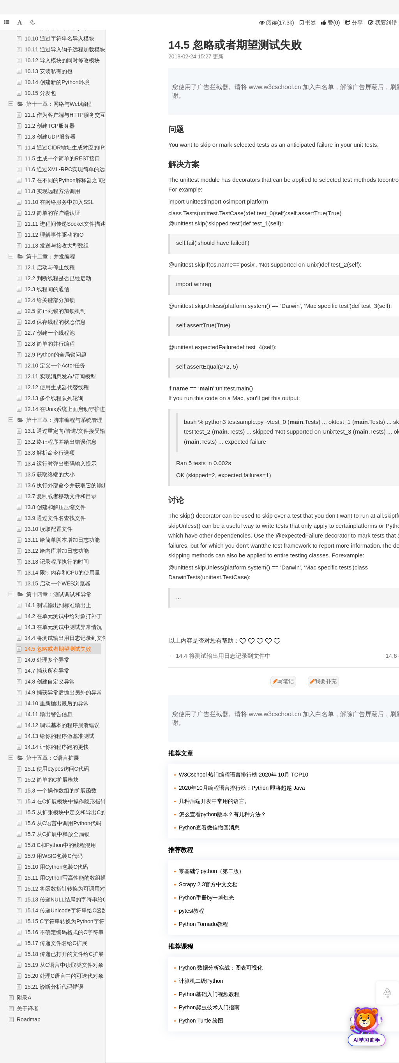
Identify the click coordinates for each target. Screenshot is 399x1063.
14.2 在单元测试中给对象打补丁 (63, 616)
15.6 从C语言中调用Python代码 (63, 823)
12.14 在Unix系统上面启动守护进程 (68, 409)
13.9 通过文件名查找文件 (55, 518)
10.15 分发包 (40, 93)
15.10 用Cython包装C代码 (56, 867)
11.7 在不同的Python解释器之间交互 (69, 180)
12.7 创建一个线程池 (50, 333)
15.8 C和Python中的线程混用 (60, 845)
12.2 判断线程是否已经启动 (58, 278)
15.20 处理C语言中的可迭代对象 (64, 976)
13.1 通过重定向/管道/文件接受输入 (68, 431)
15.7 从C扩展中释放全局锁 (57, 834)
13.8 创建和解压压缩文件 (55, 507)
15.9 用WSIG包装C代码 (54, 856)
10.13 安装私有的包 (48, 71)
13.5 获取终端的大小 (50, 474)
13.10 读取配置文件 (48, 529)
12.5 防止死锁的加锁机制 (55, 311)
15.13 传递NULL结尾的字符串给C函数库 (74, 899)
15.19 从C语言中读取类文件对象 (64, 965)
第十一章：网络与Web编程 (59, 104)
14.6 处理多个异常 (47, 660)
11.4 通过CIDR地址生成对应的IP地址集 (73, 147)
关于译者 (28, 1008)
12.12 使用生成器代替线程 (57, 387)
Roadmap (29, 1019)
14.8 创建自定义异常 (50, 681)
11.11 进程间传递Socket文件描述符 (68, 224)
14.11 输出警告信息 (48, 714)
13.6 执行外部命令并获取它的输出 (66, 485)
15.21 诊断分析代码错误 (54, 987)
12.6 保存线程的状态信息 (55, 322)
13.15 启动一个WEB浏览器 (57, 583)
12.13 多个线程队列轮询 (54, 398)
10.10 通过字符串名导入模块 (59, 38)
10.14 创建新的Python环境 (57, 82)
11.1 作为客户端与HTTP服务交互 (65, 115)
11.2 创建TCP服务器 (50, 126)
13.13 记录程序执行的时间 (57, 562)
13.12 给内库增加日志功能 (57, 551)
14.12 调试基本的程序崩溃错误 (62, 725)
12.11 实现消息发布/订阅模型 (60, 376)
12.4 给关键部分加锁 (50, 300)
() (330, 22)
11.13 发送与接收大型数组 (57, 245)
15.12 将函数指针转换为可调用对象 (68, 889)
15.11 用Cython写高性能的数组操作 (68, 878)
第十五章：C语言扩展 (52, 758)
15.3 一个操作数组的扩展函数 (61, 790)
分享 (354, 22)
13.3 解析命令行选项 (50, 453)
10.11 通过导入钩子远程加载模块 (65, 49)
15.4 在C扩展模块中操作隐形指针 (65, 801)
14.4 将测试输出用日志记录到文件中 (69, 638)
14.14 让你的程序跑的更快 (57, 747)
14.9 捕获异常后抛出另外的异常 (63, 692)
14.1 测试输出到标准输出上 (58, 605)
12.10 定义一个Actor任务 (55, 365)
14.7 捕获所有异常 (47, 671)
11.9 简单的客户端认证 (52, 213)
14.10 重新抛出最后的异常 (57, 703)
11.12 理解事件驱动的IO (54, 235)
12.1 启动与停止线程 (50, 267)
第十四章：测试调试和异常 (59, 594)
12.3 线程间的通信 (47, 289)
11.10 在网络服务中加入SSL (59, 202)
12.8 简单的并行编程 (50, 344)
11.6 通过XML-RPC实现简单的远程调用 (73, 169)
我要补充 (323, 681)
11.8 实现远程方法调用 (52, 191)
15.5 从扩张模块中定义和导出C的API (70, 812)
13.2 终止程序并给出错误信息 (61, 442)
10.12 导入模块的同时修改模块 (62, 60)
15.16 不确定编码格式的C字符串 (64, 932)
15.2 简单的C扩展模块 (52, 780)
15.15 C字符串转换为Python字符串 (67, 921)
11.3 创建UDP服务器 (50, 137)
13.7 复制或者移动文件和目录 (61, 496)
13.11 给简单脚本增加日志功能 (62, 540)
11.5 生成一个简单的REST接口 (62, 158)
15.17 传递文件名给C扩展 (56, 943)
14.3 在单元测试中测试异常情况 (63, 627)
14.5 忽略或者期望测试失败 (58, 649)
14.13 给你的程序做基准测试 (59, 736)
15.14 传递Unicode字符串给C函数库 (69, 910)
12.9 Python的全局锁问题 (56, 354)
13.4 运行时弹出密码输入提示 (61, 463)
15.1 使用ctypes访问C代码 (57, 769)
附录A (24, 997)
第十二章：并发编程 (50, 256)
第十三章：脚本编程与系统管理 (64, 420)
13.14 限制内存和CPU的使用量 (62, 572)
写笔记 (283, 681)
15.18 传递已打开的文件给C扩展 (64, 954)
